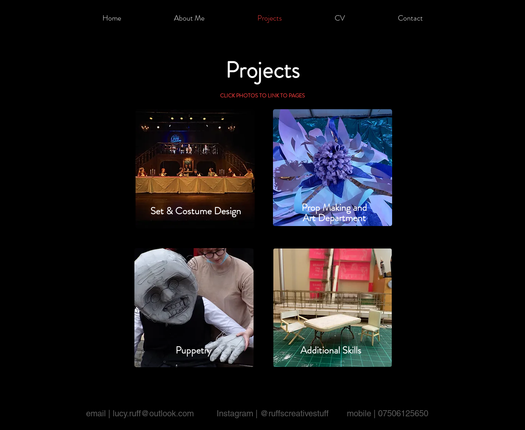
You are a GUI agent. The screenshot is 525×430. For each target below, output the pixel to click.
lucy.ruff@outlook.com (153, 413)
